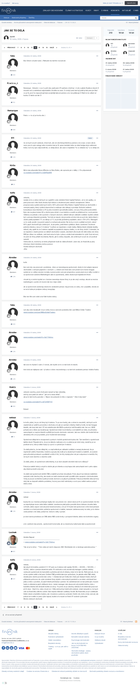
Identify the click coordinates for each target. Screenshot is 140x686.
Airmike (12, 257)
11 (31, 47)
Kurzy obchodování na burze (128, 642)
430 (13, 75)
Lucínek (12, 532)
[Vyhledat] (111, 18)
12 (35, 47)
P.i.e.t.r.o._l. (12, 83)
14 (43, 47)
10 (28, 47)
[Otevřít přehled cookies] (5, 683)
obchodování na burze (88, 660)
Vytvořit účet (131, 3)
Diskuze (6, 17)
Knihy (96, 10)
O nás (135, 10)
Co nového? (6, 3)
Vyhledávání (99, 643)
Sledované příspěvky (19, 17)
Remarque (13, 110)
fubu (12, 56)
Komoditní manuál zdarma (80, 637)
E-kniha (104, 10)
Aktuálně (126, 10)
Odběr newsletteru (54, 640)
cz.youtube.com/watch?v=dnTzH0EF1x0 (38, 402)
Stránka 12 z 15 (66, 47)
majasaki (131, 51)
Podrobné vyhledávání (56, 637)
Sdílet (79, 38)
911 (13, 37)
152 (13, 102)
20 (13, 184)
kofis (12, 193)
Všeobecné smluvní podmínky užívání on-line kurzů (69, 671)
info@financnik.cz (8, 643)
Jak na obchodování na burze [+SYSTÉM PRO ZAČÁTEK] (79, 645)
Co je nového (99, 637)
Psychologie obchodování (80, 640)
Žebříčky (31, 17)
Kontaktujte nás (65, 678)
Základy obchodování (53, 10)
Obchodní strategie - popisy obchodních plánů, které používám (81, 653)
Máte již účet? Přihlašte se (113, 3)
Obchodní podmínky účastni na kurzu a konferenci (106, 671)
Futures (25, 39)
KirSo (12, 165)
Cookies (77, 678)
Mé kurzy (15, 3)
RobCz (13, 387)
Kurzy (88, 10)
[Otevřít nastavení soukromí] (3, 683)
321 (13, 212)
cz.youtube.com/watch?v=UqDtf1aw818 (38, 173)
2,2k (13, 157)
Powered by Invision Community (70, 680)
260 (13, 406)
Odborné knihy (123, 645)
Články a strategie (74, 10)
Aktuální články (53, 633)
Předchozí (11, 47)
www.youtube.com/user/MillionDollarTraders (39, 312)
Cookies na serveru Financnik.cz (38, 671)
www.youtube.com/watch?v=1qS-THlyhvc (38, 337)
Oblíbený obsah (100, 640)
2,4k (13, 276)
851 (13, 551)
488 (13, 130)
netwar (12, 417)
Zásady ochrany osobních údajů (13, 671)
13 (39, 47)
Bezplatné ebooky (54, 643)
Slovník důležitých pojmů (79, 633)
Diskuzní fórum (100, 633)
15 (46, 47)
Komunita (115, 10)
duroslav (131, 43)
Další (52, 47)
